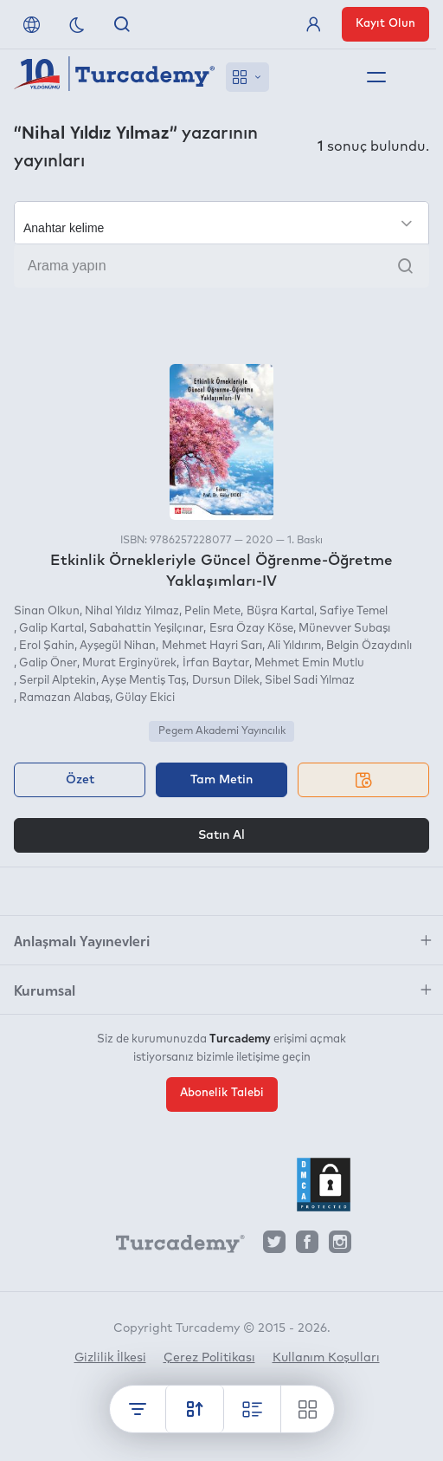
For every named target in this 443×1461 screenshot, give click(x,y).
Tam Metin (221, 780)
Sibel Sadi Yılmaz (310, 680)
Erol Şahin (46, 646)
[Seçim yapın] (221, 222)
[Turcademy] (172, 1246)
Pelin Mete (212, 611)
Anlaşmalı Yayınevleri (82, 940)
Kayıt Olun (385, 23)
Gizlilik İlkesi (110, 1358)
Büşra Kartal (280, 611)
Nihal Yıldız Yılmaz (132, 611)
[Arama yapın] (221, 266)
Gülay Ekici (145, 698)
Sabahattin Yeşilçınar (146, 628)
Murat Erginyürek (129, 663)
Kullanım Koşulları (326, 1358)
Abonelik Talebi (222, 1093)
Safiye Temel (353, 611)
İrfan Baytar (216, 663)
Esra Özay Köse (251, 628)
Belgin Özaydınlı (369, 646)
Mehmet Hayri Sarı (212, 646)
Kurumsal (44, 989)
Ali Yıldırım (294, 646)
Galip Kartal (51, 628)
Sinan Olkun (47, 611)
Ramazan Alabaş (64, 698)
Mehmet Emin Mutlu (309, 663)
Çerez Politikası (209, 1358)
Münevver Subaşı (344, 628)
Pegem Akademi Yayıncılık (222, 731)
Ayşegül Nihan (118, 646)
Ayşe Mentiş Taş (143, 680)
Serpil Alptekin (57, 680)
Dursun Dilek (226, 680)
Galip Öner (48, 663)
